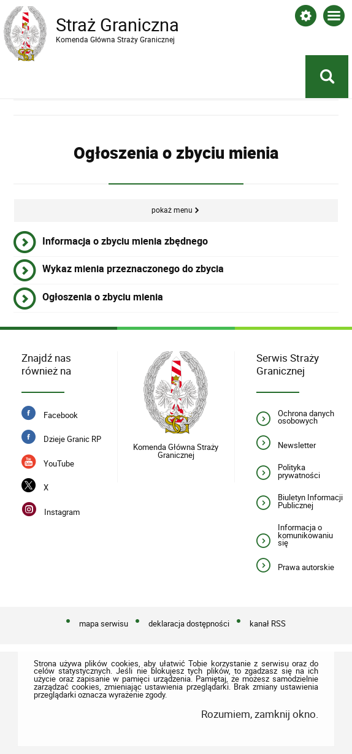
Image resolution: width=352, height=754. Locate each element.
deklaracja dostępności (188, 624)
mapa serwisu (103, 624)
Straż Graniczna (102, 25)
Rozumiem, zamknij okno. (259, 714)
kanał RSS (268, 624)
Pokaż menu (172, 210)
